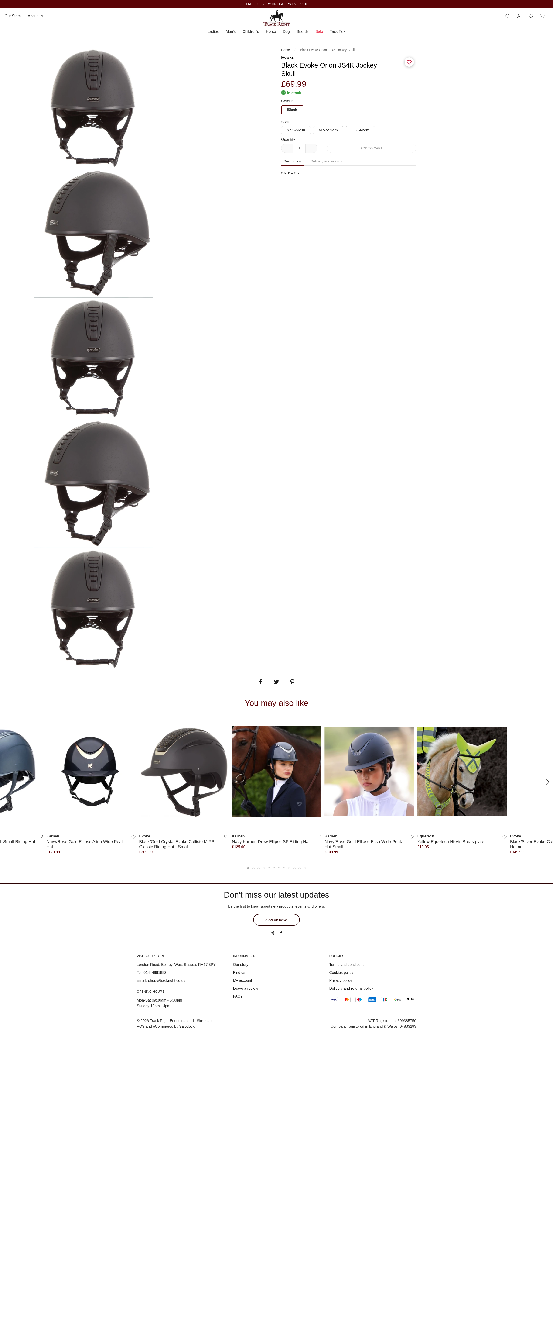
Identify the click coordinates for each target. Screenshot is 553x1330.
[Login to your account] (519, 16)
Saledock (187, 1026)
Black (292, 110)
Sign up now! (276, 920)
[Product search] (507, 16)
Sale (319, 32)
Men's (231, 32)
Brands (303, 32)
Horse (271, 32)
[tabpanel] (93, 233)
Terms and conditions (346, 965)
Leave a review (245, 988)
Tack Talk (337, 32)
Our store (13, 16)
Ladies (213, 32)
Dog (286, 32)
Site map (204, 1021)
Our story (240, 965)
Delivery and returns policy (351, 988)
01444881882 (154, 973)
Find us (239, 973)
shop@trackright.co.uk (166, 980)
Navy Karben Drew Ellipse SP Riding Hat (271, 841)
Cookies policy (341, 973)
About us (35, 16)
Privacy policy (340, 980)
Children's (250, 32)
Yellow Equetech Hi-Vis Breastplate (450, 841)
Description (292, 161)
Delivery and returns (326, 161)
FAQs (237, 996)
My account (242, 980)
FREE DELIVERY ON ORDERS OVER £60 (276, 4)
